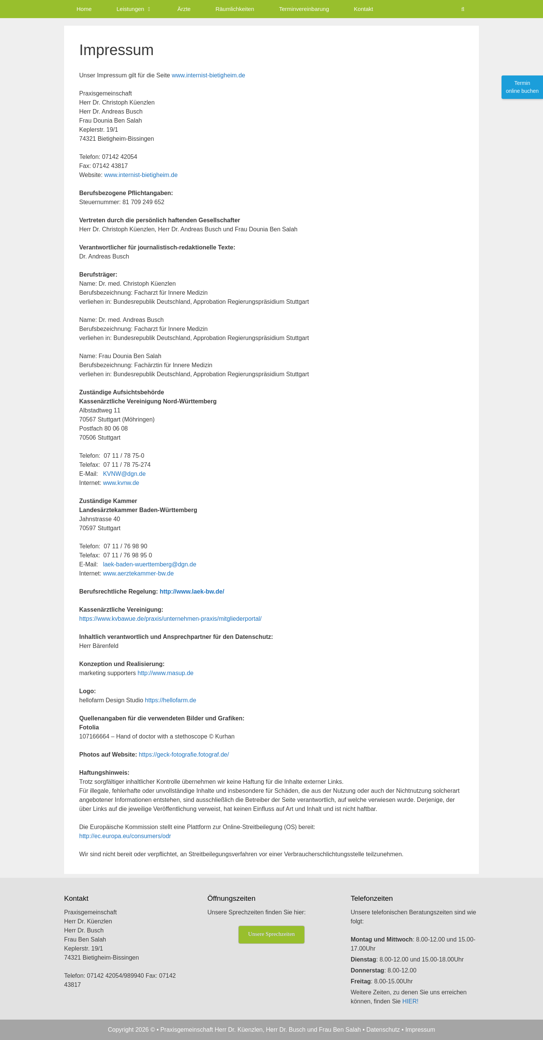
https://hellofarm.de (170, 700)
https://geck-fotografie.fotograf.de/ (184, 754)
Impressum (420, 1029)
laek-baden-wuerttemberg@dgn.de (149, 564)
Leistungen (141, 9)
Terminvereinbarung (304, 9)
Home (84, 9)
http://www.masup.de (166, 673)
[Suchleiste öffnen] (463, 9)
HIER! (410, 1001)
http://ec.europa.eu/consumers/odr (125, 836)
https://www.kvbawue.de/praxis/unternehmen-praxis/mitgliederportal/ (170, 618)
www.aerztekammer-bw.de (138, 573)
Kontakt (363, 9)
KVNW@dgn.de (124, 474)
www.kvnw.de (121, 483)
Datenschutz (383, 1029)
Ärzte (183, 9)
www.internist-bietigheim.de (208, 75)
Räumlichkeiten (234, 9)
